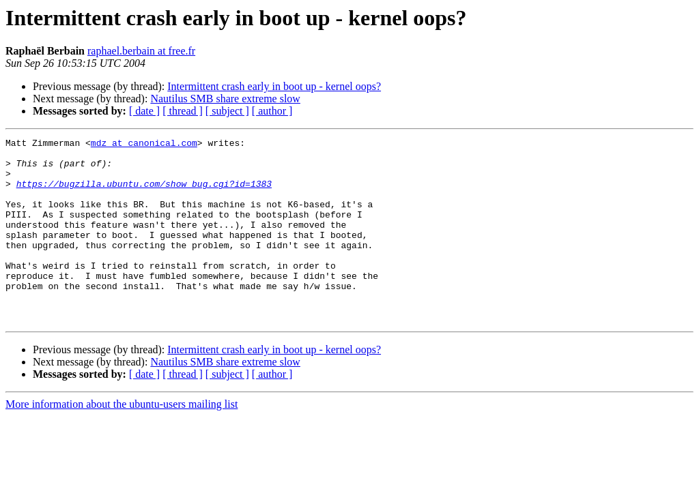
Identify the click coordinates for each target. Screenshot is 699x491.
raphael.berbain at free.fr (141, 51)
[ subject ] (227, 111)
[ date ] (144, 111)
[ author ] (272, 111)
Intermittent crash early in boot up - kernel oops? (274, 86)
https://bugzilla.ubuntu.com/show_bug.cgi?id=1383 (144, 194)
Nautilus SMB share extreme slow (225, 98)
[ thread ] (182, 111)
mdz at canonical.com (144, 144)
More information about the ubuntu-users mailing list (121, 441)
